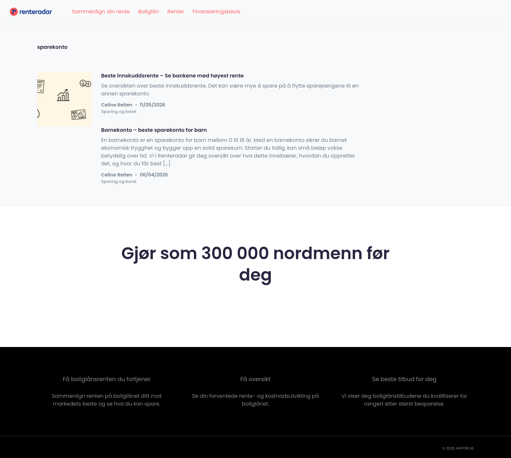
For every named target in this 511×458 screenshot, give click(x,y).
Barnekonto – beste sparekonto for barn (154, 130)
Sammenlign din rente (101, 11)
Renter (175, 11)
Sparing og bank (119, 112)
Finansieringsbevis (217, 11)
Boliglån (148, 11)
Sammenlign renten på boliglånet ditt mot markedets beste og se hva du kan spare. (107, 400)
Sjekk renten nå (255, 306)
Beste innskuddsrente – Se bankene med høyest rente (172, 75)
